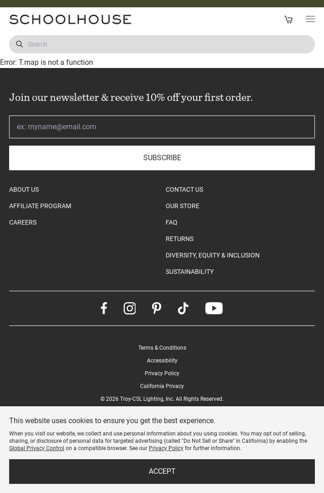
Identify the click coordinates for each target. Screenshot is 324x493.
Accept (162, 471)
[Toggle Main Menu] (310, 19)
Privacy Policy (162, 373)
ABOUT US (24, 189)
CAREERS (23, 222)
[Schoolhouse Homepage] (82, 19)
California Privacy (162, 386)
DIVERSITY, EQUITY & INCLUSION (213, 255)
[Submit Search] (19, 44)
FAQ (172, 222)
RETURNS (179, 238)
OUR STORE (182, 206)
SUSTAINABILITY (190, 271)
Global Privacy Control (36, 448)
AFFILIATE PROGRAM (40, 206)
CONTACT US (184, 189)
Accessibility (162, 360)
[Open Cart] (288, 19)
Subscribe (162, 157)
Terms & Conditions (162, 348)
